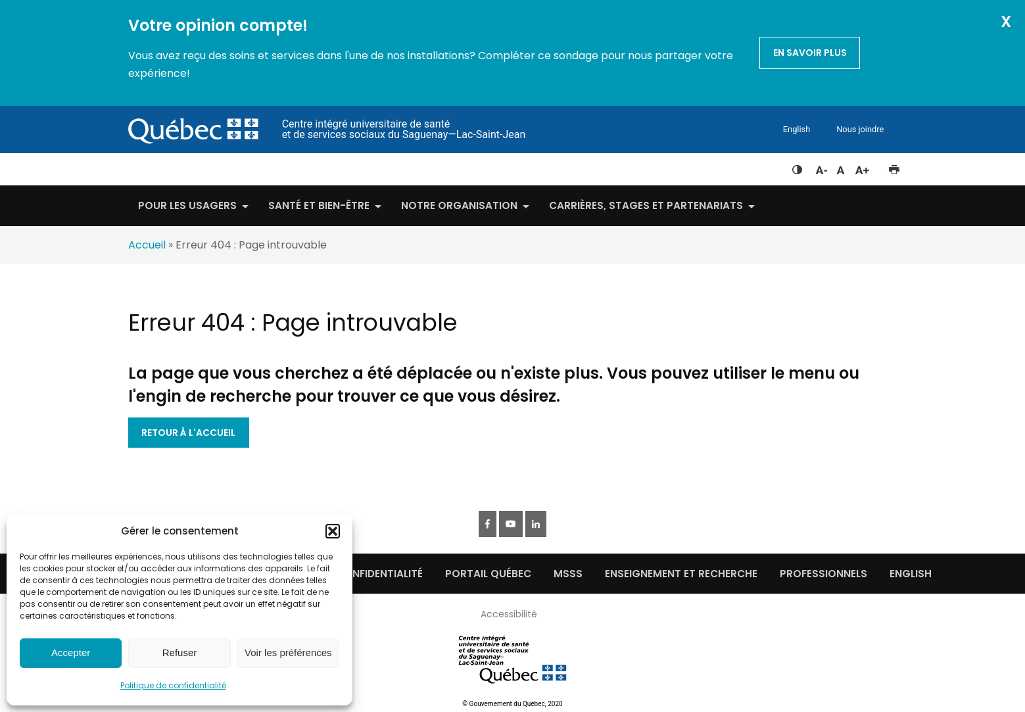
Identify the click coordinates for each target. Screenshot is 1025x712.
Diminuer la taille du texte (820, 168)
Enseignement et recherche (681, 574)
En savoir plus (810, 52)
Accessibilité (509, 614)
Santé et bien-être (318, 205)
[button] (332, 531)
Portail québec (488, 574)
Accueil (147, 244)
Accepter (70, 652)
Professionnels (823, 574)
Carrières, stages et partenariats (646, 205)
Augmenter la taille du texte (862, 167)
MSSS (568, 574)
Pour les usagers (187, 205)
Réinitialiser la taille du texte (840, 167)
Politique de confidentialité (173, 685)
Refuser (179, 652)
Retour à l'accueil (188, 432)
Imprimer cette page (894, 167)
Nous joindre (860, 129)
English (796, 129)
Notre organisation (459, 205)
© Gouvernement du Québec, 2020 (512, 703)
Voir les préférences (288, 652)
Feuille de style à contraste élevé (797, 167)
